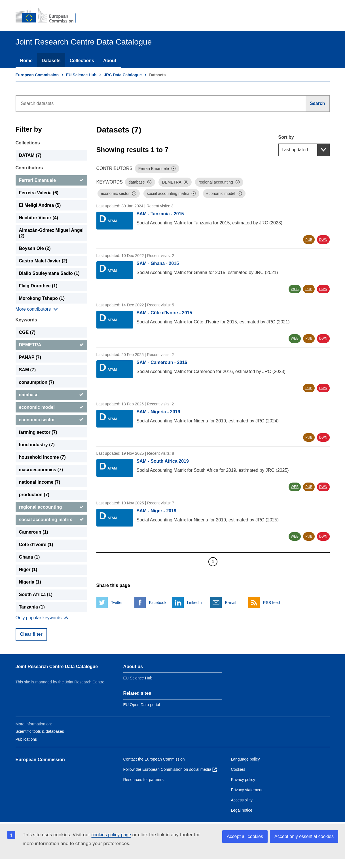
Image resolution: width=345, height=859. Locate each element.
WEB (295, 289)
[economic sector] (51, 420)
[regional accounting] (51, 507)
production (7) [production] (34, 494)
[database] (51, 395)
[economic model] (51, 407)
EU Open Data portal (141, 704)
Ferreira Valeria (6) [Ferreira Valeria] (39, 192)
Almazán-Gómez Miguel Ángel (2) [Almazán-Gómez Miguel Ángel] (51, 233)
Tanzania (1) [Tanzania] (32, 607)
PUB (308, 240)
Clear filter (31, 634)
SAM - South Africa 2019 (163, 461)
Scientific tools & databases (40, 731)
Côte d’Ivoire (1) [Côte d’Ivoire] (36, 544)
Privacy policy (243, 779)
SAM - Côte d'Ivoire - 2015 (164, 312)
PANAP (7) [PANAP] (30, 357)
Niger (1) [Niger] (28, 569)
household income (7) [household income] (42, 457)
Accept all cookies (245, 836)
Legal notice (242, 810)
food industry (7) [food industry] (37, 444)
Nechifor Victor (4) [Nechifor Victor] (38, 217)
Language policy (245, 759)
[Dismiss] (173, 168)
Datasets (51, 60)
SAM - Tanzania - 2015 (160, 213)
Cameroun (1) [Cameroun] (33, 532)
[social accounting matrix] (51, 520)
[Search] (317, 103)
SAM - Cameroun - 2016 (162, 362)
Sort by (286, 137)
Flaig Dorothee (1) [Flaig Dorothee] (38, 285)
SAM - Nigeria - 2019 (158, 411)
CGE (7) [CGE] (27, 332)
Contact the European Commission (154, 759)
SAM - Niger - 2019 (156, 510)
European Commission (37, 75)
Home (26, 60)
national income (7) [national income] (39, 482)
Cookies (238, 769)
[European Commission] (50, 15)
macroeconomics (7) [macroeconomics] (41, 469)
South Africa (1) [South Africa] (36, 594)
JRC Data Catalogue (123, 75)
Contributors (29, 167)
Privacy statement (247, 790)
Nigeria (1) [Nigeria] (30, 582)
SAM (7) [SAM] (27, 369)
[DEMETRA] (51, 345)
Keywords (26, 319)
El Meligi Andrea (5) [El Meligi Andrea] (40, 205)
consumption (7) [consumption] (36, 382)
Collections (82, 60)
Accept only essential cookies (304, 836)
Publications (26, 739)
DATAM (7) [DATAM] (30, 155)
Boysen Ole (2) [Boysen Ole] (35, 248)
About (109, 60)
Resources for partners (143, 779)
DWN (323, 240)
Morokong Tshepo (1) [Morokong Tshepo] (42, 298)
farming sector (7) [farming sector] (38, 432)
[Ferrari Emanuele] (51, 180)
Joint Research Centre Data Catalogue (57, 666)
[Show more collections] (37, 309)
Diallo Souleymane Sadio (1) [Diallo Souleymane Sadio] (49, 273)
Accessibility (242, 800)
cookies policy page (111, 834)
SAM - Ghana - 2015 (158, 263)
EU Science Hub (81, 75)
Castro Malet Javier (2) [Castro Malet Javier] (43, 260)
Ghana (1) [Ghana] (29, 557)
